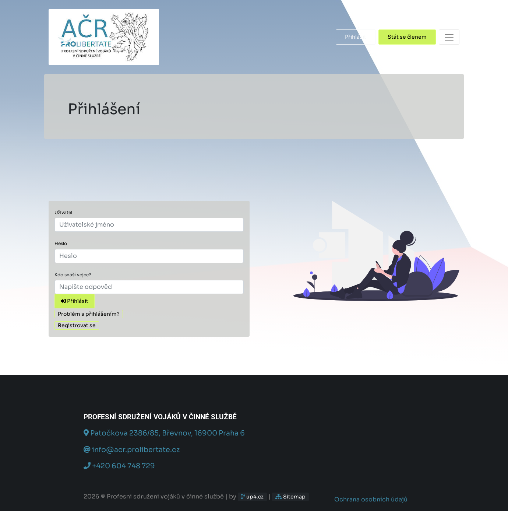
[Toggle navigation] (449, 37)
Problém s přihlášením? (89, 314)
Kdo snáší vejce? (72, 274)
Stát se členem (407, 37)
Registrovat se (77, 325)
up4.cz (252, 496)
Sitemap (290, 496)
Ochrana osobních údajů (371, 499)
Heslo (60, 243)
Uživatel (63, 212)
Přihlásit (355, 37)
